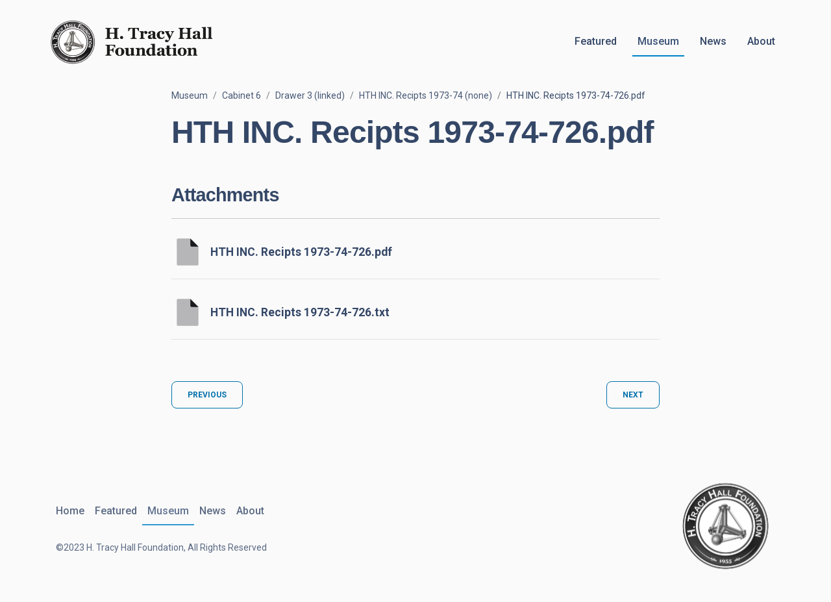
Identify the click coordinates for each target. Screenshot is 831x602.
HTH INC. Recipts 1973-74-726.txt (300, 312)
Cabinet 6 (241, 95)
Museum (658, 41)
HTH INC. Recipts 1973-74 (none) (425, 95)
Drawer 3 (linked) (310, 95)
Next (633, 394)
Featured (596, 41)
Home (70, 511)
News (713, 41)
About (761, 41)
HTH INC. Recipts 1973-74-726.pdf (301, 251)
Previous (207, 394)
